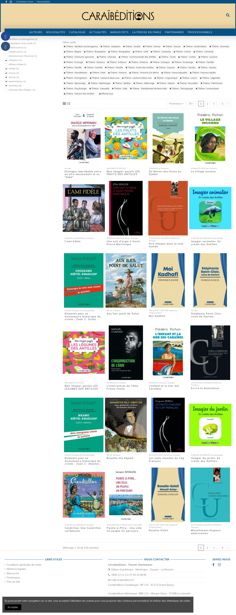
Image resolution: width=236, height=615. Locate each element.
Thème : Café (140, 51)
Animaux (15, 85)
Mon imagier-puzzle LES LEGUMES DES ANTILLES (81, 387)
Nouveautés (43, 1)
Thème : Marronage (74, 83)
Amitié (14, 68)
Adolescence (17, 47)
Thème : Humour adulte (203, 72)
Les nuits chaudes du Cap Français (166, 459)
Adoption (15, 60)
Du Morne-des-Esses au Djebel (165, 173)
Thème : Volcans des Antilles (79, 93)
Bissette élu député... (121, 458)
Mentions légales (16, 568)
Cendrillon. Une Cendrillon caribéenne (83, 529)
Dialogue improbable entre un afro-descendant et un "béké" (83, 174)
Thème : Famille (205, 62)
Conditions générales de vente (24, 564)
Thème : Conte (167, 57)
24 (191, 103)
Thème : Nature (166, 83)
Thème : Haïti (97, 72)
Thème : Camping (161, 51)
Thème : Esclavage (182, 62)
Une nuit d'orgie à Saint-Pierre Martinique (124, 243)
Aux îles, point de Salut (123, 313)
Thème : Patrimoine (211, 83)
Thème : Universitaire (207, 88)
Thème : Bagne (72, 51)
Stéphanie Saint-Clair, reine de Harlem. (206, 315)
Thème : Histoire (117, 72)
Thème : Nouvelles (187, 83)
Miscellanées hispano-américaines (206, 532)
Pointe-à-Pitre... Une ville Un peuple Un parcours (124, 529)
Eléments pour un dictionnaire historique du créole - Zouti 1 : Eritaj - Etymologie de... (83, 318)
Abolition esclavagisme (23, 39)
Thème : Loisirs (188, 78)
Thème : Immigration (75, 78)
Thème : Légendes (210, 78)
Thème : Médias (122, 83)
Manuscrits (13, 573)
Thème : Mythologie (99, 83)
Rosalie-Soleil (158, 530)
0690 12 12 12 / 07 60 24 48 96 (128, 574)
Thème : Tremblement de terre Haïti (148, 88)
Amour (14, 73)
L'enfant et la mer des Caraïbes (164, 387)
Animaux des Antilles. (22, 89)
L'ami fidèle (73, 241)
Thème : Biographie (95, 51)
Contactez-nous (25, 1)
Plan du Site (13, 581)
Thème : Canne (182, 51)
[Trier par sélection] (176, 103)
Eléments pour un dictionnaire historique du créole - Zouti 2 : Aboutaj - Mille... (83, 462)
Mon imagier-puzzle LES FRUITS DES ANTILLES (123, 173)
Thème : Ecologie (73, 62)
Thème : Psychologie (75, 88)
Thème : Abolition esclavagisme (81, 46)
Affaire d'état (17, 64)
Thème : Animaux (219, 46)
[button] (77, 32)
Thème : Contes (187, 57)
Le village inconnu (203, 171)
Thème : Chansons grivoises (79, 57)
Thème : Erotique (159, 62)
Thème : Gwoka (186, 67)
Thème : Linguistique (165, 78)
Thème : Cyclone (208, 57)
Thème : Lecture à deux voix (104, 78)
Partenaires (13, 577)
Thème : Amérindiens (195, 46)
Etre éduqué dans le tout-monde (166, 245)
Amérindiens (17, 81)
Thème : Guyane (165, 67)
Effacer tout (106, 93)
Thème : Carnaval (203, 51)
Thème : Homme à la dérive (144, 72)
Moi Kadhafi (157, 315)
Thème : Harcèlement (75, 72)
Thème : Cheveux (106, 57)
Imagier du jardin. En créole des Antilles (205, 459)
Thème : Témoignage (181, 88)
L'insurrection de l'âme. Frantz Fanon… (123, 387)
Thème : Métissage (144, 83)
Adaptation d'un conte (22, 43)
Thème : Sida (119, 88)
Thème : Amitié (131, 46)
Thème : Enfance (95, 62)
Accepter (13, 607)
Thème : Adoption (110, 46)
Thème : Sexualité (99, 88)
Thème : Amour (151, 46)
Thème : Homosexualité (174, 72)
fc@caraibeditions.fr (122, 579)
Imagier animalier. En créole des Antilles (206, 243)
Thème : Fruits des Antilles (140, 67)
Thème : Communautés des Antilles (137, 57)
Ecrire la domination (205, 388)
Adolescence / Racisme (23, 56)
